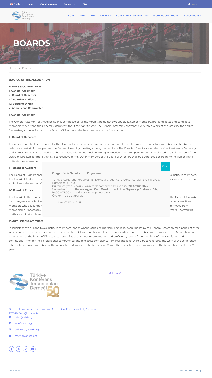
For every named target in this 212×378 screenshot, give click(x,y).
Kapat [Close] (165, 166)
